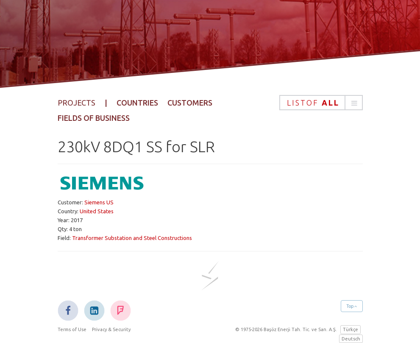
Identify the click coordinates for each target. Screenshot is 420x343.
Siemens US (99, 202)
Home (140, 31)
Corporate (174, 31)
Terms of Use (72, 329)
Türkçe (350, 329)
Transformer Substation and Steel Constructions (132, 238)
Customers (189, 102)
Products (216, 31)
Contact (345, 31)
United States (97, 211)
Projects (254, 31)
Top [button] (351, 306)
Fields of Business (94, 118)
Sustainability (300, 31)
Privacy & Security (111, 329)
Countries (137, 102)
